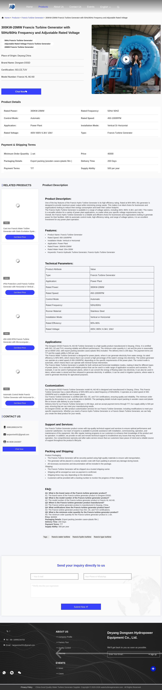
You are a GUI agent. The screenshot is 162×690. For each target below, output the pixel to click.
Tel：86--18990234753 (14, 640)
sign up (152, 654)
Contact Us (75, 6)
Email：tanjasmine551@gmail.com (19, 645)
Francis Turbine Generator (32, 18)
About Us (59, 6)
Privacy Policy (26, 687)
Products (43, 6)
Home (29, 6)
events (90, 6)
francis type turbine (102, 537)
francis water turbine (61, 537)
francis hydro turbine (82, 537)
